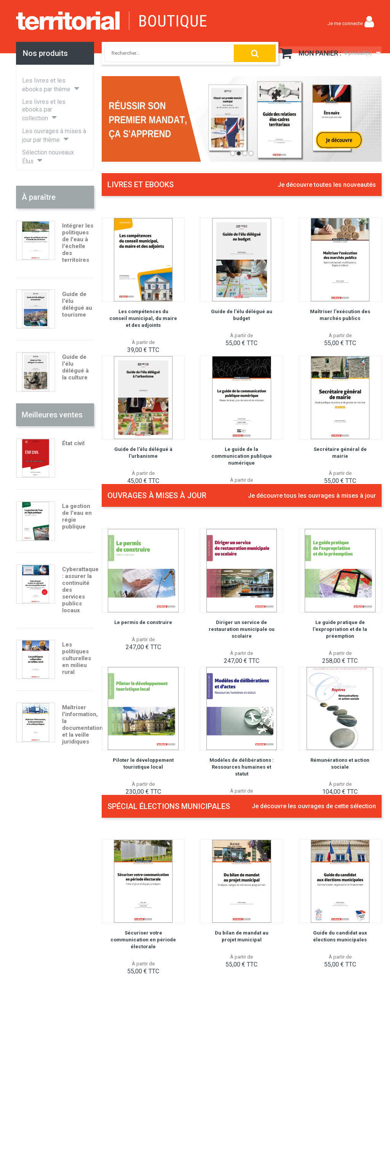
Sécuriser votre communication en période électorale (143, 939)
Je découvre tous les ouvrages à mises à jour (312, 495)
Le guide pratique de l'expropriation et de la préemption (340, 629)
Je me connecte (345, 23)
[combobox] (161, 53)
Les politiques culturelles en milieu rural (76, 658)
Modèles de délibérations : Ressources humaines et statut (241, 767)
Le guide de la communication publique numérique (241, 456)
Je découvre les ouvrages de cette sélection (314, 806)
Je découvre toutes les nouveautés (327, 184)
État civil (73, 443)
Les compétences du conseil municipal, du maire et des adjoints (143, 318)
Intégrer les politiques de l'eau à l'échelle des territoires (77, 242)
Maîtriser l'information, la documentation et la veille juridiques (82, 724)
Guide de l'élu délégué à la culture (75, 367)
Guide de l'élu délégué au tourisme (77, 304)
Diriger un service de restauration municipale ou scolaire (242, 629)
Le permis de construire (143, 622)
